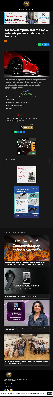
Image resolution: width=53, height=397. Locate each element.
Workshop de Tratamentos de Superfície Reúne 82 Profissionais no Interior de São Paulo (26, 362)
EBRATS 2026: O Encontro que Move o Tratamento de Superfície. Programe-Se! (26, 329)
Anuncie (5, 382)
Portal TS (25, 41)
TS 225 (9, 41)
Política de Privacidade (8, 383)
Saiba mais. (42, 393)
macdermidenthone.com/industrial (14, 120)
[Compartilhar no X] (36, 44)
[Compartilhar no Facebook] (48, 44)
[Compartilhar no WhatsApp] (39, 44)
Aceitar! (50, 393)
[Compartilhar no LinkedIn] (42, 44)
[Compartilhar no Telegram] (45, 44)
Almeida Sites (13, 380)
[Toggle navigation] (50, 2)
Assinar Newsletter (7, 382)
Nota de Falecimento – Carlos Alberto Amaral (20, 296)
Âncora (5, 41)
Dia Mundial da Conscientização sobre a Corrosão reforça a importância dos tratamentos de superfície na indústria (25, 263)
